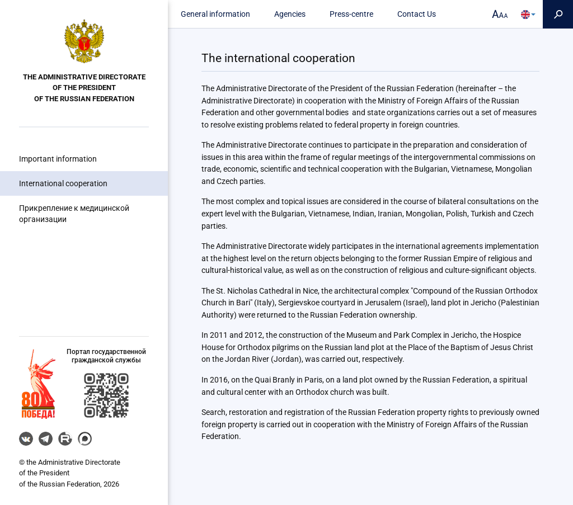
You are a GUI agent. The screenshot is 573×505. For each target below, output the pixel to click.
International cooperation (63, 183)
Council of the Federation (57, 235)
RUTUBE (65, 439)
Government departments (59, 279)
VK (26, 439)
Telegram (46, 439)
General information (215, 14)
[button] (38, 384)
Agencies (290, 14)
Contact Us (416, 14)
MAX (85, 439)
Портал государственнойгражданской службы (106, 356)
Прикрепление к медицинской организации (74, 214)
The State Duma (41, 257)
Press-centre (351, 14)
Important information (58, 158)
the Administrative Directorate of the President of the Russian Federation (84, 88)
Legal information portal (56, 301)
